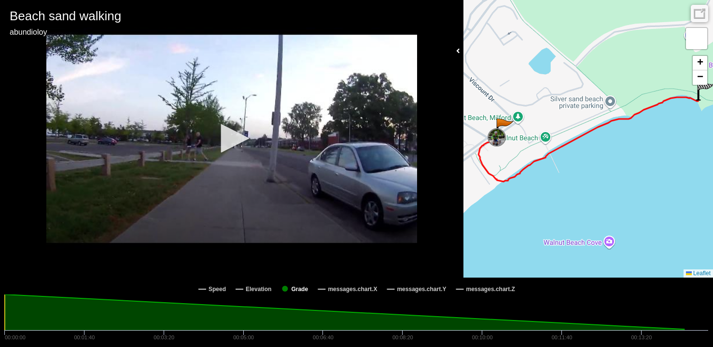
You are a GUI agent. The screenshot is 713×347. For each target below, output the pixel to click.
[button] (231, 138)
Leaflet (698, 273)
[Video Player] (231, 139)
